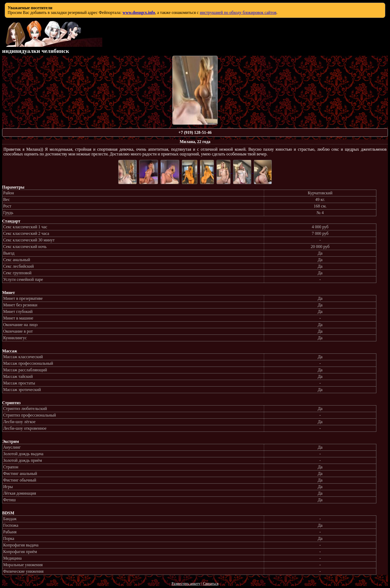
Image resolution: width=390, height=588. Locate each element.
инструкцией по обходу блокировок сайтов (238, 12)
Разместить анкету (186, 584)
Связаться (210, 584)
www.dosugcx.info (138, 12)
